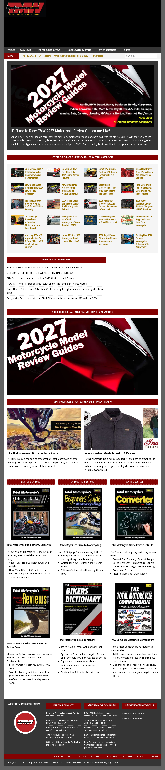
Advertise (58, 756)
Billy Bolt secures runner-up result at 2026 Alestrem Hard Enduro (40, 278)
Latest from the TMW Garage (101, 705)
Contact (141, 756)
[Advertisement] (103, 24)
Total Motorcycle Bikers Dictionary (76, 639)
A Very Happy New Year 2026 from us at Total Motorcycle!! (108, 219)
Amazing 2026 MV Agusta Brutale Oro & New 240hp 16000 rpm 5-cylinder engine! (34, 241)
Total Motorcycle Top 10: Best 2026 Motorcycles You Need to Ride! (60, 736)
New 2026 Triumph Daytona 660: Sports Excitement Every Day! (62, 714)
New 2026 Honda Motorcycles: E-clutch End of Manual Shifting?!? (62, 728)
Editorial (95, 756)
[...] (150, 144)
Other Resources (107, 50)
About (71, 756)
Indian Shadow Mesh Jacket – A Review (109, 453)
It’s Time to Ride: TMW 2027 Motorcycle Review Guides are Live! (60, 131)
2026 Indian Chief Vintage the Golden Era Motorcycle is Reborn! (63, 743)
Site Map (154, 756)
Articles (11, 50)
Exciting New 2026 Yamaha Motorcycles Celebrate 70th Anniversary (144, 241)
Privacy (82, 756)
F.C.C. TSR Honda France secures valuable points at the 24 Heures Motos (45, 267)
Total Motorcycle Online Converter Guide (131, 545)
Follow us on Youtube (132, 718)
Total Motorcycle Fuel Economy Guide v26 (29, 544)
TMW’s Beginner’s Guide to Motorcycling (79, 545)
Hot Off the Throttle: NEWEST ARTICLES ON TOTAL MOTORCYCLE (82, 157)
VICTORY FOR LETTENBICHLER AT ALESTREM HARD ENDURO (40, 272)
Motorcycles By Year (49, 50)
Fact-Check (127, 756)
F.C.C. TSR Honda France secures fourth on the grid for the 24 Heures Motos (47, 283)
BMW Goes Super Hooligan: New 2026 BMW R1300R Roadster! (62, 721)
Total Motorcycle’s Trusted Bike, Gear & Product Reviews (82, 401)
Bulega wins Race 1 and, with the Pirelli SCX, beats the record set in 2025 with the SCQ (52, 298)
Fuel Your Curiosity (63, 705)
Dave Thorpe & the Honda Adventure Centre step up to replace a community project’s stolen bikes (100, 745)
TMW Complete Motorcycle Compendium (132, 639)
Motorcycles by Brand (79, 50)
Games (127, 50)
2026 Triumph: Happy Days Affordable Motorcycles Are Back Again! (32, 222)
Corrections (111, 756)
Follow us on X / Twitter (133, 713)
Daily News (25, 50)
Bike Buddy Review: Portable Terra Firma (32, 453)
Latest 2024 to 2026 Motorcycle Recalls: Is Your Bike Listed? (71, 238)
